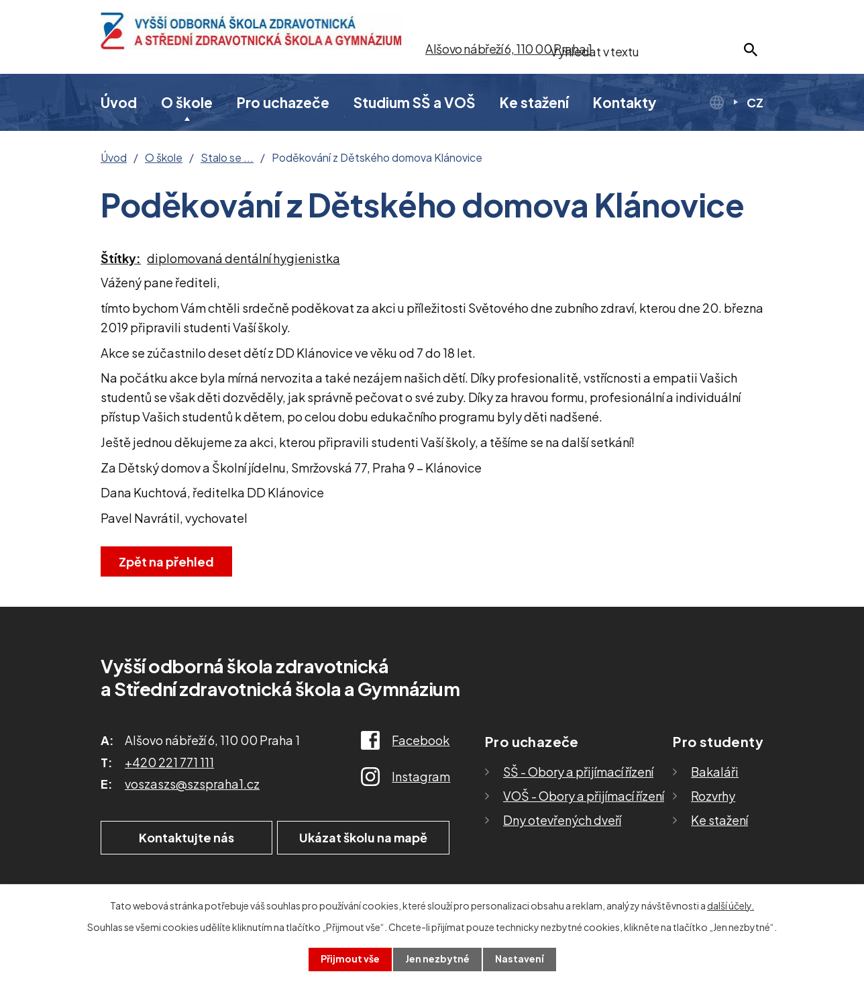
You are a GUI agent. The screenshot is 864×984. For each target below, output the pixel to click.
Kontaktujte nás (184, 837)
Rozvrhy (713, 795)
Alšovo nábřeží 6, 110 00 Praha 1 (508, 48)
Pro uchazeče (283, 102)
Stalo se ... (227, 157)
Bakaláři (715, 771)
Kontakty (625, 102)
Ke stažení (534, 102)
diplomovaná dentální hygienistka (243, 258)
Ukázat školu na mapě (365, 837)
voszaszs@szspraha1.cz (192, 783)
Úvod (119, 102)
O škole (187, 102)
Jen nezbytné (437, 959)
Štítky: (121, 258)
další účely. (730, 905)
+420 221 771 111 (169, 762)
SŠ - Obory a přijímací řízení (578, 771)
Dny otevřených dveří (562, 820)
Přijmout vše (350, 959)
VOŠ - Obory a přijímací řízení (583, 795)
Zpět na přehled (166, 561)
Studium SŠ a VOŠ (415, 102)
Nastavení (519, 959)
